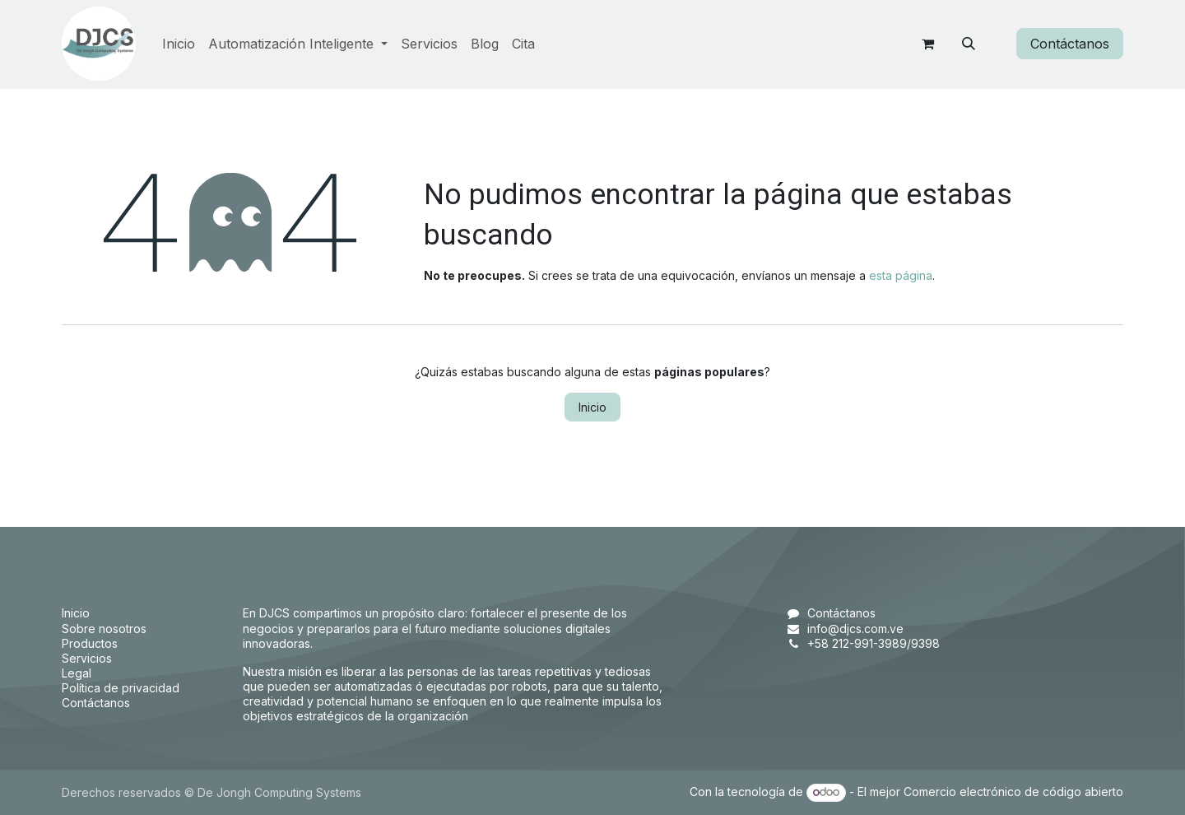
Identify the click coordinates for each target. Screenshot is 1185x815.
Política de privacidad (120, 688)
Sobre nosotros (104, 629)
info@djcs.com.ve (855, 629)
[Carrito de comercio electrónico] (927, 43)
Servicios (87, 658)
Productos (90, 643)
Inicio (592, 407)
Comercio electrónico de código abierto (1013, 792)
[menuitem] (179, 44)
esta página (900, 275)
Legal (76, 673)
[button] (968, 43)
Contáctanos (1069, 43)
